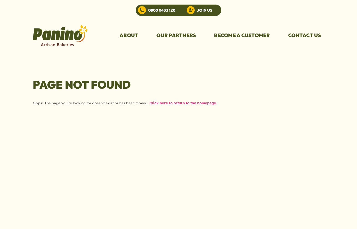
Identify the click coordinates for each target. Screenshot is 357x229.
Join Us (204, 10)
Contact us (304, 35)
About (129, 35)
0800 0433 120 (161, 10)
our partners (176, 35)
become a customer (242, 35)
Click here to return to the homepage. (183, 103)
